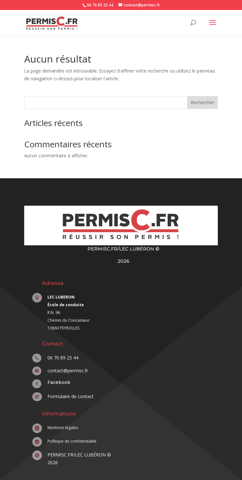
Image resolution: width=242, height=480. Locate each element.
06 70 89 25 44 (100, 5)
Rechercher (202, 102)
